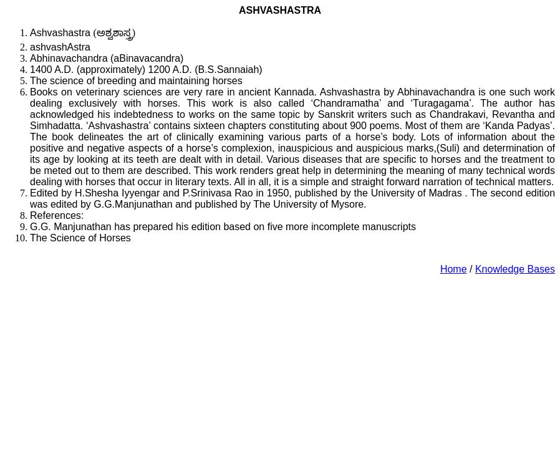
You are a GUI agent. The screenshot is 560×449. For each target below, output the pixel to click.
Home (453, 269)
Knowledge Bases (515, 269)
